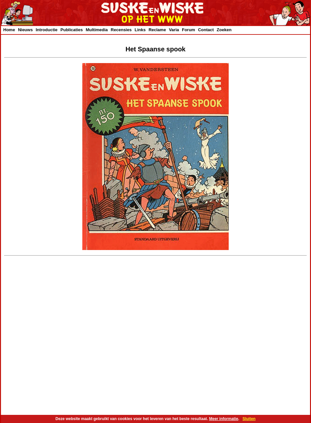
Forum (188, 29)
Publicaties (72, 29)
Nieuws (25, 29)
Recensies (121, 29)
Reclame (157, 29)
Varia (174, 29)
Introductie (47, 29)
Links (140, 29)
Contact (206, 29)
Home (9, 29)
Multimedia (97, 29)
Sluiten (248, 418)
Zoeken (224, 29)
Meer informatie (223, 418)
